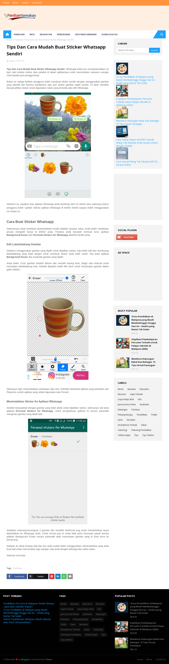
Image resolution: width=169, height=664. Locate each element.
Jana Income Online (127, 404)
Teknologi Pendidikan (141, 430)
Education (144, 389)
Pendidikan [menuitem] (63, 34)
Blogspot (25, 659)
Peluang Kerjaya (125, 414)
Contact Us (160, 659)
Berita (120, 389)
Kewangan (122, 409)
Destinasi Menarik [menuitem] (86, 34)
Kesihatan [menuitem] (46, 34)
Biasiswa (132, 389)
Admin (12, 60)
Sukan (144, 425)
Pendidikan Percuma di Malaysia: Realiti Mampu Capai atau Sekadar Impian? (28, 605)
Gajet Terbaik (136, 394)
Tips (136, 435)
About (15, 2)
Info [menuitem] (32, 34)
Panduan (19, 39)
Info (140, 399)
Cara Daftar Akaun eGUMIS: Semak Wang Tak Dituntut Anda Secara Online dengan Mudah (137, 142)
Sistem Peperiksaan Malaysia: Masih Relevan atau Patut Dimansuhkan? (27, 621)
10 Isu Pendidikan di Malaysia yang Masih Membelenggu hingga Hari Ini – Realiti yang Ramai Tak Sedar (136, 80)
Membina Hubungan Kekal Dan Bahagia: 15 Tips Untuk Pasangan (137, 122)
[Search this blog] (132, 50)
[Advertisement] (138, 196)
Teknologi (122, 430)
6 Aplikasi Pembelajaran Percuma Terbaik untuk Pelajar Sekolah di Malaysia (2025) (134, 102)
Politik (154, 414)
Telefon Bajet (124, 435)
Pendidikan (142, 414)
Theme (49, 659)
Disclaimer (37, 2)
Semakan (131, 419)
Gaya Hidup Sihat (126, 399)
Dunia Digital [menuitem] (109, 34)
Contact (25, 2)
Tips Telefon (148, 435)
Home (6, 2)
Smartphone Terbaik (127, 425)
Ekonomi (122, 394)
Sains (120, 419)
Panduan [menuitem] (19, 34)
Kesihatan (144, 404)
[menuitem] (7, 34)
